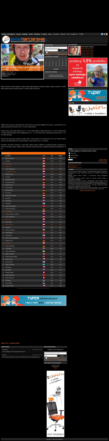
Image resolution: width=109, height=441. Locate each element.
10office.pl (60, 439)
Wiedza (31, 34)
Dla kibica (37, 34)
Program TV (74, 34)
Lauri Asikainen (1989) (88, 50)
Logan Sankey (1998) (88, 56)
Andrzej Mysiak (9, 72)
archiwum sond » (103, 161)
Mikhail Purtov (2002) (88, 55)
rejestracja (47, 54)
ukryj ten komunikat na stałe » (88, 190)
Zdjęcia (50, 34)
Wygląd (4, 34)
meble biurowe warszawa (75, 164)
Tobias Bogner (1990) (88, 51)
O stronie (44, 34)
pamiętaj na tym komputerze (54, 52)
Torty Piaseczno (73, 166)
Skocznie (62, 34)
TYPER (81, 34)
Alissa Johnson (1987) (88, 53)
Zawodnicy (56, 34)
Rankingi (24, 34)
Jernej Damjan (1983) (88, 48)
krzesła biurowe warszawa (75, 167)
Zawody (18, 34)
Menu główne (11, 34)
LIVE (68, 34)
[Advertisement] (54, 15)
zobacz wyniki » (103, 159)
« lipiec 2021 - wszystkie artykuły (10, 343)
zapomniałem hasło (62, 54)
